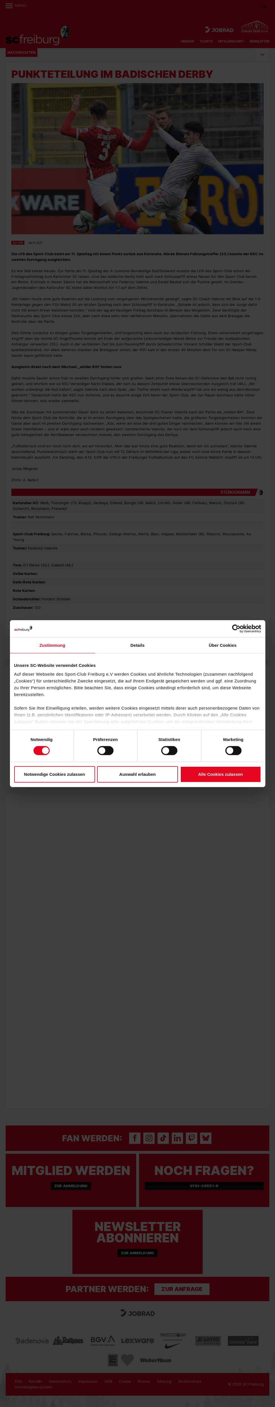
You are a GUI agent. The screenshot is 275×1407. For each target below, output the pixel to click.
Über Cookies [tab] (223, 645)
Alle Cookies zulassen (220, 774)
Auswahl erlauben (137, 774)
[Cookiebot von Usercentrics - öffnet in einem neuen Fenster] (236, 628)
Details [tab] (138, 645)
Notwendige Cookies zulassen (54, 774)
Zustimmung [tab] (52, 645)
